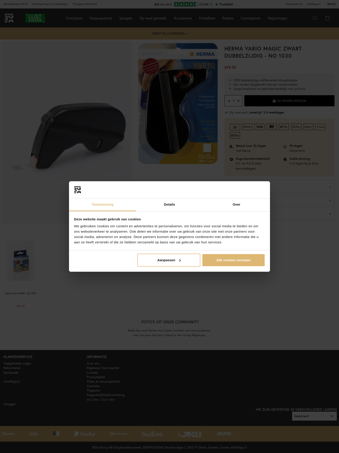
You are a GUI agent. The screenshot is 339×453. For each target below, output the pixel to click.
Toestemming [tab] (102, 204)
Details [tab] (169, 204)
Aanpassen (169, 260)
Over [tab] (237, 204)
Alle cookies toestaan (233, 260)
